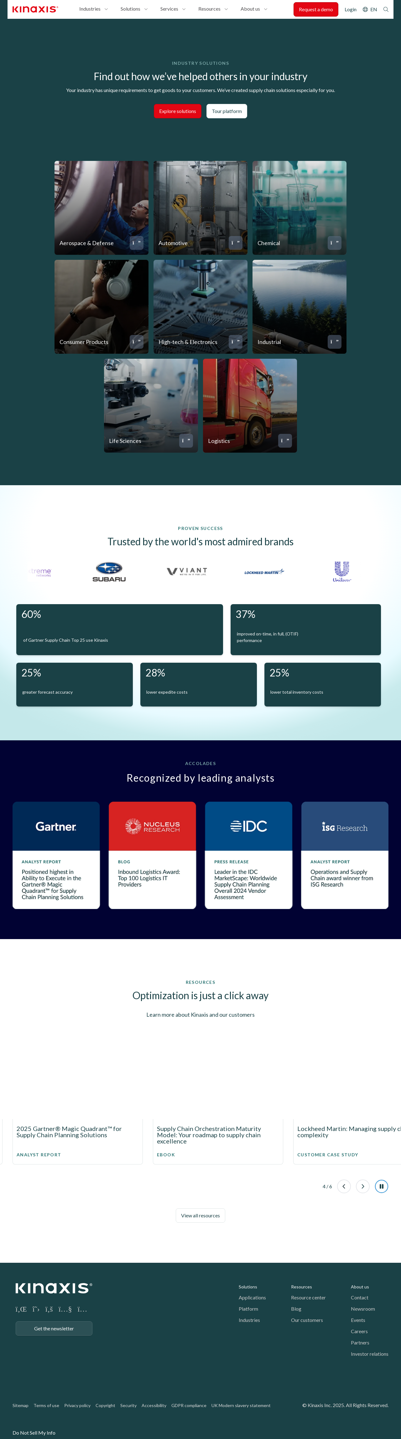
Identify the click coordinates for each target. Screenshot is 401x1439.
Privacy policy (77, 1405)
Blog (296, 1309)
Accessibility (154, 1405)
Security (128, 1405)
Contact (359, 1297)
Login (351, 9)
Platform (248, 1309)
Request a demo (316, 9)
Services (169, 9)
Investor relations (369, 1354)
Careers (359, 1331)
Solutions (130, 9)
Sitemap (21, 1405)
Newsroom (363, 1309)
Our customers (307, 1320)
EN (373, 9)
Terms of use (46, 1405)
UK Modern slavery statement (241, 1405)
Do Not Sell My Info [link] (34, 1433)
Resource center (308, 1297)
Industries (90, 9)
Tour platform (227, 111)
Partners (360, 1342)
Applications (252, 1297)
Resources (209, 9)
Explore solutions (177, 111)
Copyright (105, 1405)
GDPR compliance (188, 1405)
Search (385, 9)
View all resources (200, 1215)
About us (250, 9)
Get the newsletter (54, 1328)
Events (358, 1320)
